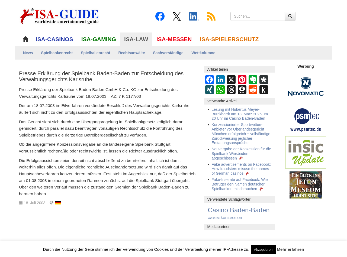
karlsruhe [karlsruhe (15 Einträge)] (214, 218)
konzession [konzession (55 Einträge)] (231, 217)
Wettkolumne (204, 53)
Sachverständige (168, 53)
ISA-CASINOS (54, 39)
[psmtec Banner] (306, 119)
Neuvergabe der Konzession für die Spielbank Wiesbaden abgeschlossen (241, 153)
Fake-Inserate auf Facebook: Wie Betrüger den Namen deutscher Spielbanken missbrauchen (240, 184)
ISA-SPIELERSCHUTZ (229, 39)
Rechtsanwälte (131, 53)
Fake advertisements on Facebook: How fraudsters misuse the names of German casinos (241, 169)
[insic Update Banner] (305, 152)
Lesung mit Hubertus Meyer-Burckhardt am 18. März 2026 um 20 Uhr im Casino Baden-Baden (240, 114)
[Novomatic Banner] (305, 86)
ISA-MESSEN (174, 39)
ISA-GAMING (98, 39)
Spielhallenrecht (95, 53)
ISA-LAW (136, 39)
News (28, 53)
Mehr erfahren (290, 249)
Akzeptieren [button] (263, 250)
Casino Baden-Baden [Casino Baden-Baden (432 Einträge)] (239, 210)
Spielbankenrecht (57, 53)
